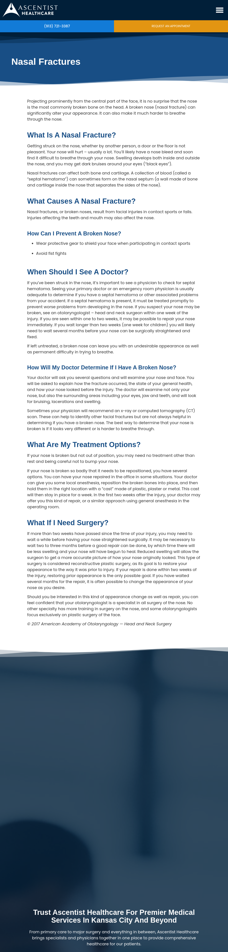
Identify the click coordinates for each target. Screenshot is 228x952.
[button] (220, 10)
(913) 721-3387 (57, 26)
